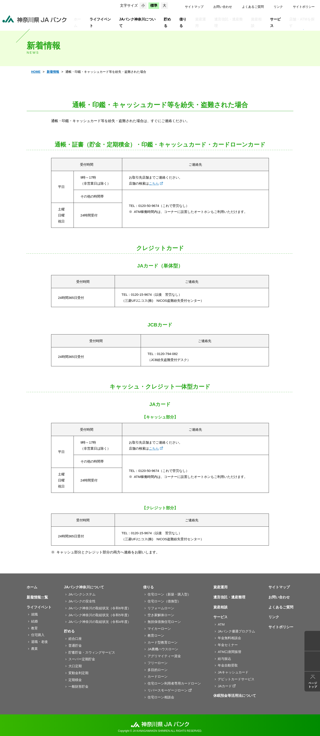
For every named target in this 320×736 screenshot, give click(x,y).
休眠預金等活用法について (234, 695)
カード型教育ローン (163, 642)
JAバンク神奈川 (34, 18)
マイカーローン (159, 628)
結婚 (34, 621)
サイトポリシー (304, 6)
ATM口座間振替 (229, 652)
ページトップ (312, 681)
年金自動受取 (228, 665)
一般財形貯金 (78, 686)
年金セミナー (228, 645)
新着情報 (53, 71)
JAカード (225, 686)
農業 (34, 648)
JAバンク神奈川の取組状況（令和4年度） (99, 622)
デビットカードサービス (236, 679)
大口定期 (75, 666)
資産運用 (200, 22)
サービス (275, 22)
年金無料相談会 (229, 638)
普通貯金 (75, 645)
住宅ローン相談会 (161, 697)
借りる (182, 22)
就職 (34, 614)
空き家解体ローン (161, 615)
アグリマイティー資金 (164, 656)
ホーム (77, 22)
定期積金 (75, 680)
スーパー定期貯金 (81, 659)
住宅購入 (37, 635)
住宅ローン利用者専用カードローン (174, 683)
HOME (35, 71)
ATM (221, 624)
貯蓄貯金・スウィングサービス (91, 652)
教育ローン (156, 635)
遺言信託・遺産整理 (228, 22)
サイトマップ (194, 6)
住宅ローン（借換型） (164, 601)
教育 (34, 628)
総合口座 (75, 638)
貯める (167, 22)
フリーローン (158, 663)
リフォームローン (161, 608)
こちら (154, 183)
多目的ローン (158, 670)
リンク (278, 6)
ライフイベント (100, 22)
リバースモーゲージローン (168, 690)
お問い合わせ (222, 6)
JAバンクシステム (82, 594)
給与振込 (224, 659)
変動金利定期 (78, 673)
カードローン (158, 676)
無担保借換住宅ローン (164, 622)
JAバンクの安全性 (82, 601)
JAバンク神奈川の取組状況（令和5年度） (99, 615)
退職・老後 (39, 642)
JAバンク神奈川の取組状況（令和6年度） (99, 608)
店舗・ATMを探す (301, 22)
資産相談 (256, 22)
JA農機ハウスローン (163, 649)
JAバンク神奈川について (137, 22)
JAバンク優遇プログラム (236, 631)
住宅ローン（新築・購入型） (169, 594)
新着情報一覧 (37, 597)
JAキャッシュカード (233, 672)
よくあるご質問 (253, 6)
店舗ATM (312, 641)
